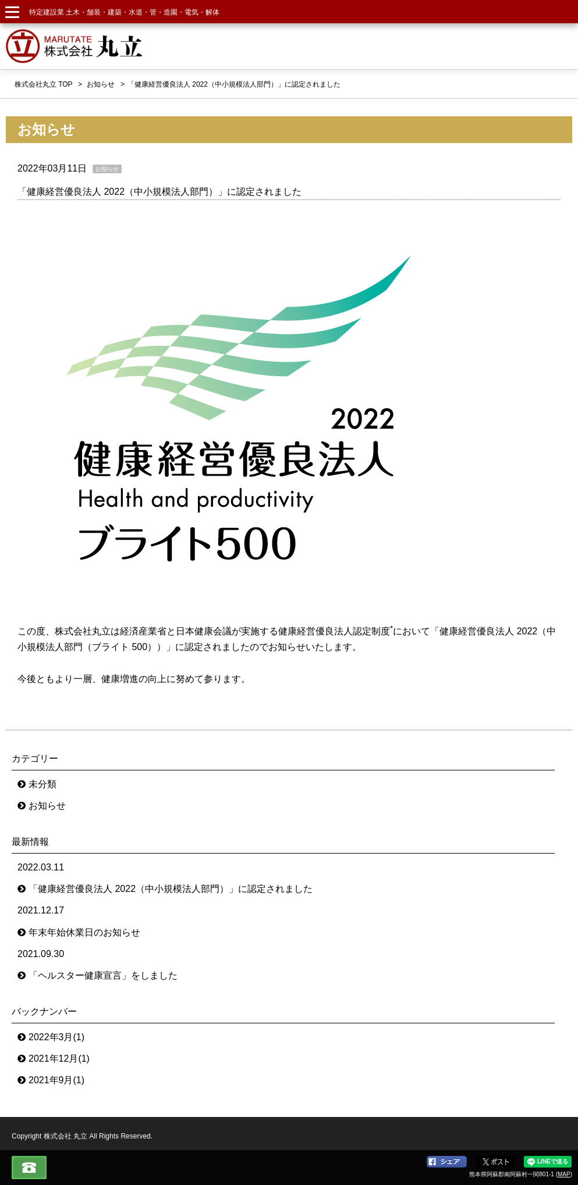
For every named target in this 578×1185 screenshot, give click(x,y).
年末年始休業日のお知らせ (84, 932)
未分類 (42, 784)
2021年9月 (56, 1080)
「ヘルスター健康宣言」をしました (103, 975)
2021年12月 (59, 1058)
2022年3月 (56, 1037)
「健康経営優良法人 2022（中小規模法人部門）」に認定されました (159, 192)
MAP (564, 1174)
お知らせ (47, 806)
